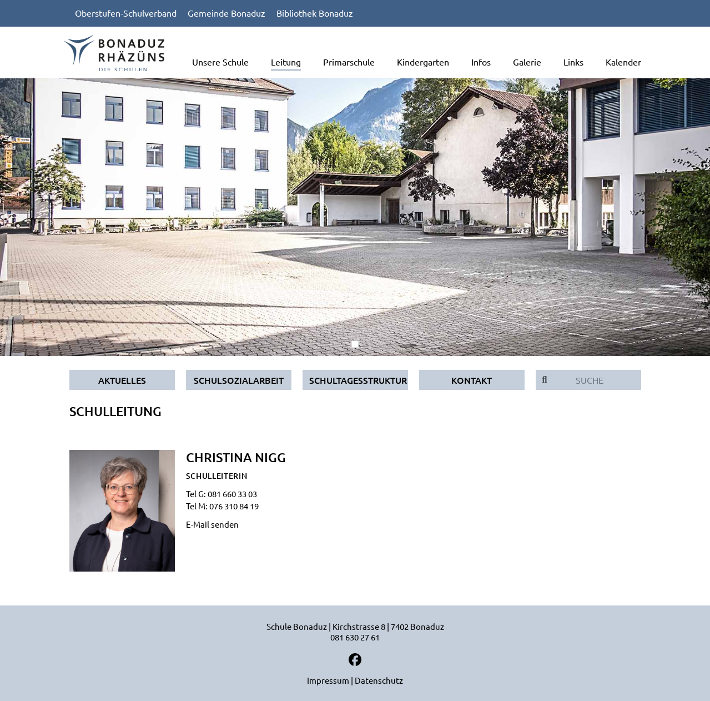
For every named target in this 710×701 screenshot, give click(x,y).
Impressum (328, 680)
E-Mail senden (212, 524)
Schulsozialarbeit (239, 380)
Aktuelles (122, 380)
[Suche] (597, 380)
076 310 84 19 (234, 505)
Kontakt (471, 380)
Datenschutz (379, 680)
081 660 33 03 (232, 493)
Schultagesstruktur (358, 380)
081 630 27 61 (355, 637)
